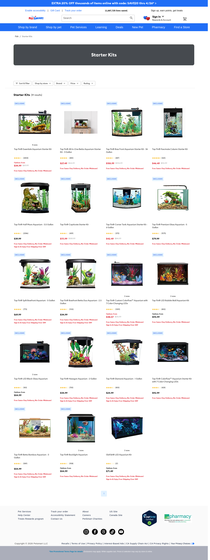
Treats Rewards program (31, 519)
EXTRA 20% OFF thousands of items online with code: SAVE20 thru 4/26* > (104, 3)
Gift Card (55, 10)
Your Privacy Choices (182, 543)
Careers (86, 515)
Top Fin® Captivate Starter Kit (74, 224)
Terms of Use (78, 543)
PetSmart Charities (92, 519)
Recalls (65, 543)
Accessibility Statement (63, 515)
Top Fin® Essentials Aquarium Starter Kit (32, 149)
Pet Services (24, 511)
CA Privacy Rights (159, 543)
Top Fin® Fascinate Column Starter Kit (170, 149)
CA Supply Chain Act (137, 543)
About (85, 511)
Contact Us (56, 519)
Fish (17, 36)
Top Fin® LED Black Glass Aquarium (31, 378)
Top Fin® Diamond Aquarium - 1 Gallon (124, 378)
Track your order (73, 10)
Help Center (24, 515)
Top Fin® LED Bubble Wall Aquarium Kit (170, 300)
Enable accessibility (35, 10)
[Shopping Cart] (188, 19)
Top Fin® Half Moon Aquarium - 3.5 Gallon (33, 224)
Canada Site (116, 515)
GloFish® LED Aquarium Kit (118, 454)
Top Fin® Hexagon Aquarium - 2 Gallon (78, 378)
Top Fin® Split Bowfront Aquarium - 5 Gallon (34, 300)
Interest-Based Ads (114, 543)
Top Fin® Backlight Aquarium (74, 454)
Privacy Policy (94, 543)
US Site (113, 511)
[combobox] (98, 18)
